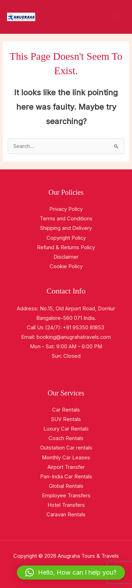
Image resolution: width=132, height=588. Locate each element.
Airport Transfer (66, 467)
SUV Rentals (66, 419)
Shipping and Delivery (66, 228)
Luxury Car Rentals (66, 429)
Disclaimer (66, 257)
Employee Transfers (66, 495)
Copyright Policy (66, 238)
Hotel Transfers (66, 505)
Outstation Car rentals (66, 448)
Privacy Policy (66, 209)
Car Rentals (66, 410)
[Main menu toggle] (117, 16)
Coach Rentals (66, 438)
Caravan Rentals (66, 514)
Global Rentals (66, 486)
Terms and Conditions (66, 218)
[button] (71, 573)
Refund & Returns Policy (66, 247)
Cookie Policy (66, 266)
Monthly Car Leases (66, 457)
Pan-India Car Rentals (66, 476)
